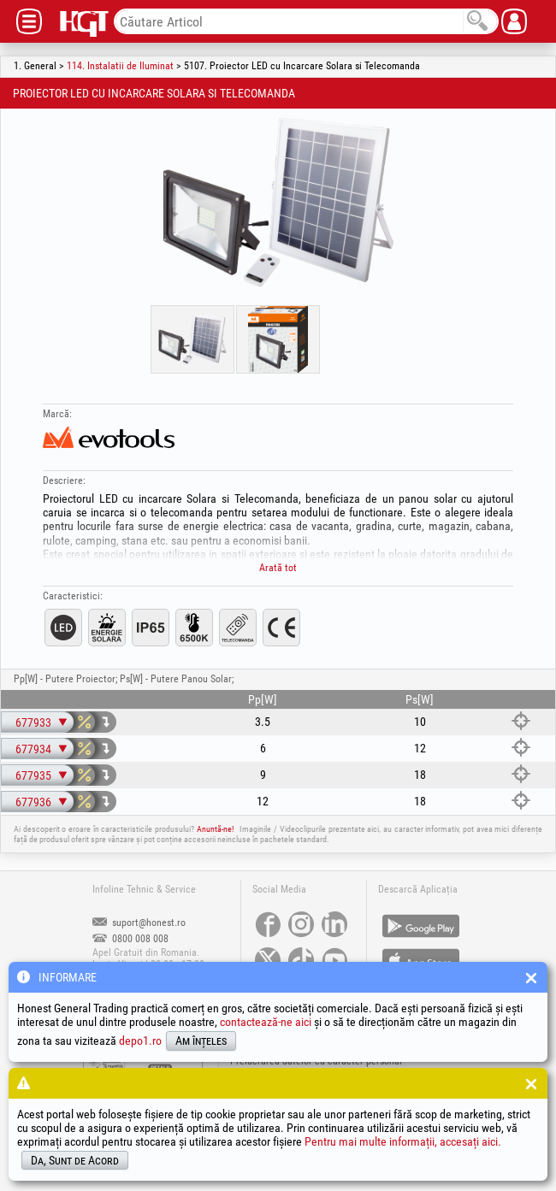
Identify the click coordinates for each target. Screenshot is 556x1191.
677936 (33, 802)
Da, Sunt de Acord (75, 1160)
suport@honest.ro (139, 923)
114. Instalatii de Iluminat (120, 66)
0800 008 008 (130, 939)
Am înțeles (201, 1040)
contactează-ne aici (265, 1022)
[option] (278, 202)
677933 (33, 722)
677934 (33, 749)
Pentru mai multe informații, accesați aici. (403, 1141)
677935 (33, 775)
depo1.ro (140, 1040)
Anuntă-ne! (215, 829)
